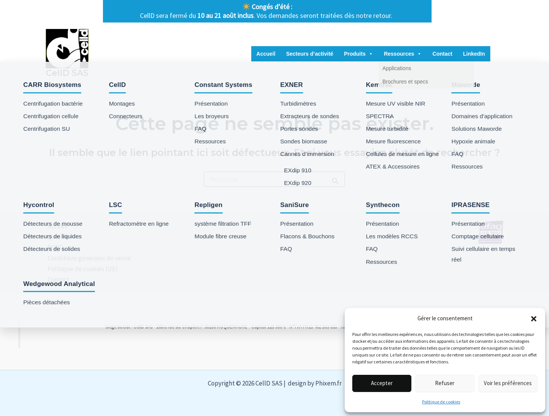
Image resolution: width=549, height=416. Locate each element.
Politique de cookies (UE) (81, 269)
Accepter (382, 383)
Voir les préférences (508, 383)
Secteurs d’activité (309, 54)
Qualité (56, 237)
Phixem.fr (328, 383)
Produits (358, 53)
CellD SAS (67, 73)
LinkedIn (474, 54)
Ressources (403, 53)
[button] (534, 319)
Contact (442, 54)
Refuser (444, 383)
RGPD (53, 247)
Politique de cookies (441, 402)
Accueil (266, 54)
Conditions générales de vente (87, 258)
